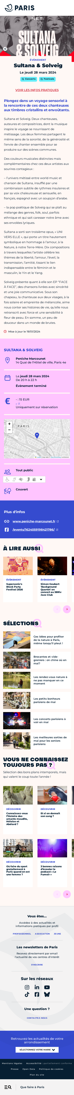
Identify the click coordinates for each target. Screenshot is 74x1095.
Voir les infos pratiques (37, 90)
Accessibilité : (49, 1063)
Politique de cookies (51, 1069)
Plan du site (37, 1075)
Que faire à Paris (32, 1087)
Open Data (28, 1069)
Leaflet (38, 457)
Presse (15, 1069)
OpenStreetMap (56, 457)
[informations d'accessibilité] (24, 479)
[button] (37, 435)
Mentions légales (12, 1063)
